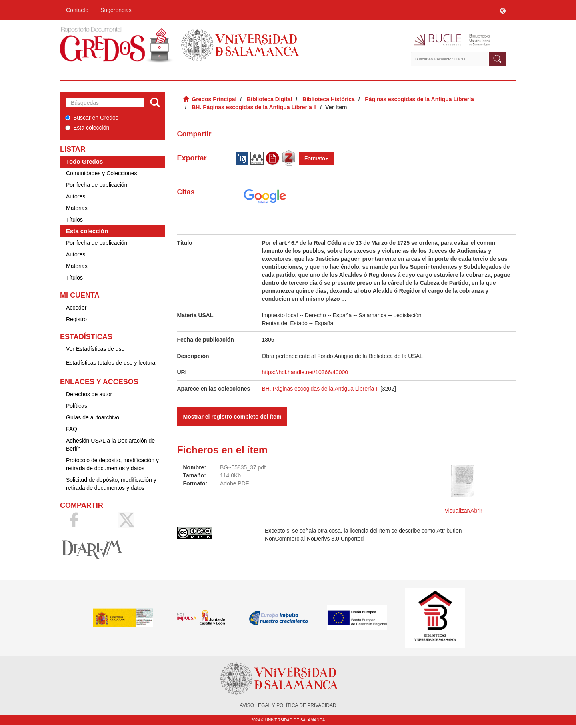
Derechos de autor (89, 394)
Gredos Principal (214, 99)
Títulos (74, 219)
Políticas (76, 406)
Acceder (76, 307)
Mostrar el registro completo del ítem (232, 416)
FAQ (71, 429)
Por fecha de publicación (96, 185)
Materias (77, 208)
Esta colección (87, 127)
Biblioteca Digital (269, 99)
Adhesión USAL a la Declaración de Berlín (110, 444)
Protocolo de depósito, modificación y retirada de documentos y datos (112, 464)
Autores (75, 196)
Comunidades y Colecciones (101, 173)
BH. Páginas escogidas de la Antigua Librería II (254, 107)
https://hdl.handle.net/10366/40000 (305, 372)
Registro (76, 319)
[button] (503, 10)
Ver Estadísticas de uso (95, 349)
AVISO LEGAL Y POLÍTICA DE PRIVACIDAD (288, 705)
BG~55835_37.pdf (243, 467)
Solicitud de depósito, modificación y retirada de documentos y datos (111, 484)
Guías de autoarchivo (92, 417)
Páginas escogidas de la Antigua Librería (419, 99)
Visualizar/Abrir (463, 510)
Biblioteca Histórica (328, 99)
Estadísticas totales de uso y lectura (110, 363)
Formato (316, 158)
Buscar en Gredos (91, 117)
